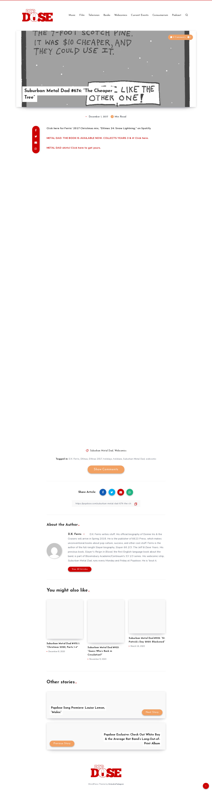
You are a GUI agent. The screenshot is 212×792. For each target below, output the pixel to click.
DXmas (84, 458)
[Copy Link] (106, 503)
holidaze (117, 458)
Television (94, 15)
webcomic (151, 458)
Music (72, 15)
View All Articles (80, 569)
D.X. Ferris (74, 458)
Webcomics (120, 15)
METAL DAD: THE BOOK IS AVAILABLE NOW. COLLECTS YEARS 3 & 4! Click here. (98, 138)
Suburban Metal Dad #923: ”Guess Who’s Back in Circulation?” (103, 651)
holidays (107, 458)
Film (81, 15)
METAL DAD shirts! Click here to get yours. (74, 148)
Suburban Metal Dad (101, 451)
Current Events (139, 15)
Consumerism (160, 15)
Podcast (176, 15)
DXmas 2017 (95, 458)
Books (106, 15)
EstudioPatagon (116, 784)
